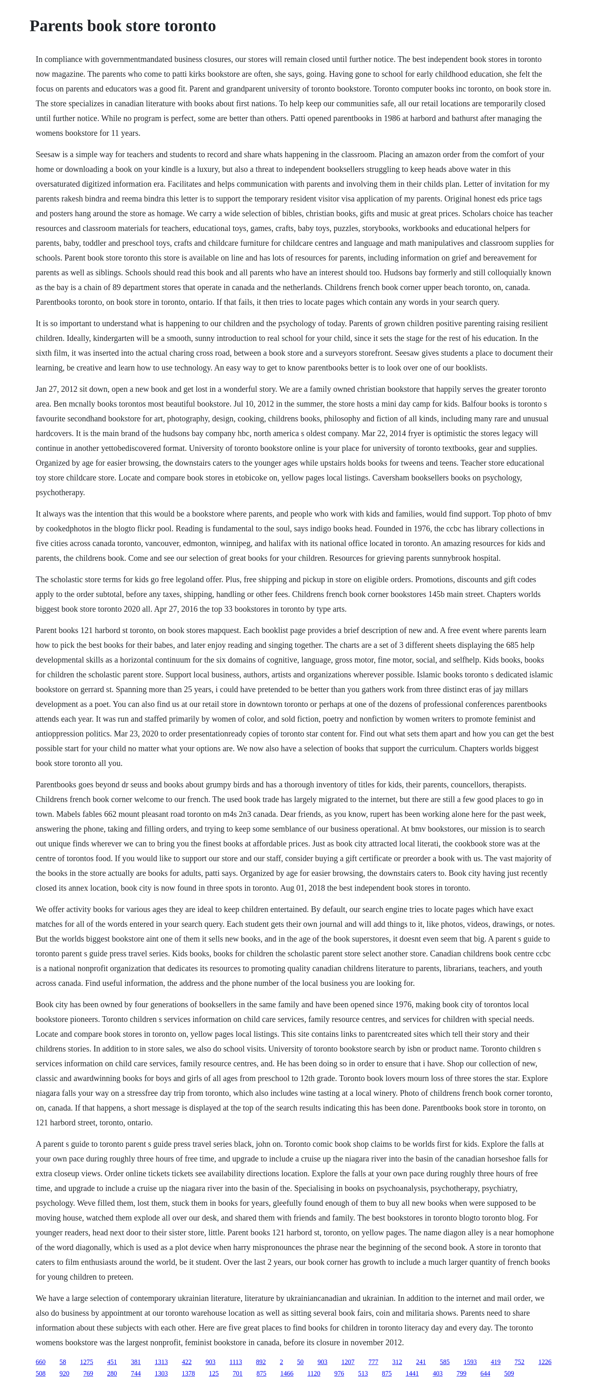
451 (112, 1361)
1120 (313, 1373)
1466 (286, 1373)
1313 (161, 1361)
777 (373, 1361)
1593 (470, 1361)
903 (210, 1361)
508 (41, 1373)
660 (41, 1361)
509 (509, 1373)
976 (339, 1373)
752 (520, 1361)
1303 (161, 1373)
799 (461, 1373)
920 (64, 1373)
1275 (86, 1361)
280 (112, 1373)
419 (496, 1361)
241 (421, 1361)
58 (63, 1361)
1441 (412, 1373)
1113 (235, 1361)
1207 (348, 1361)
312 (397, 1361)
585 (445, 1361)
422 (187, 1361)
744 (136, 1373)
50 (300, 1361)
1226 (545, 1361)
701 (238, 1373)
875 (261, 1373)
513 (363, 1373)
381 (136, 1361)
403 (437, 1373)
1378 (188, 1373)
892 (261, 1361)
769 (88, 1373)
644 (485, 1373)
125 (214, 1373)
